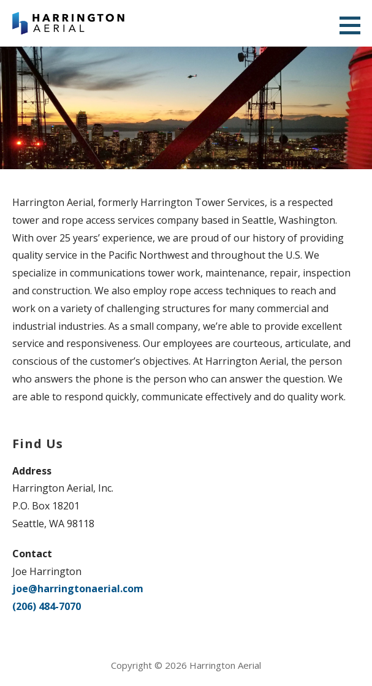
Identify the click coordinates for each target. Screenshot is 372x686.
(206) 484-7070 (46, 606)
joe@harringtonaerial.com (77, 588)
